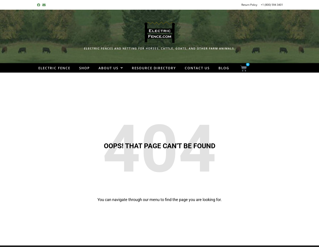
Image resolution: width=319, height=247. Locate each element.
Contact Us (197, 68)
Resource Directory (154, 68)
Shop (84, 68)
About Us (111, 68)
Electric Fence (54, 68)
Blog (223, 68)
